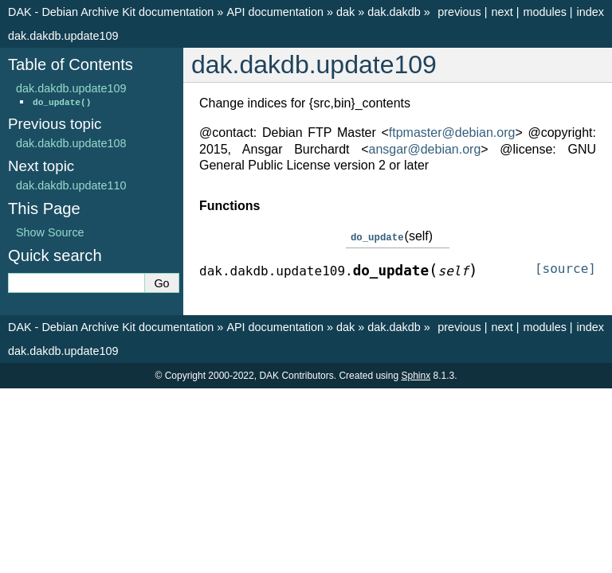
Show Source (50, 232)
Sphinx (415, 374)
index (590, 12)
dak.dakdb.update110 (71, 185)
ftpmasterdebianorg (452, 132)
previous (459, 12)
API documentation (275, 12)
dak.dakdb (393, 12)
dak (345, 12)
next (501, 12)
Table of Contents (70, 64)
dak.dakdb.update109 (63, 35)
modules (544, 12)
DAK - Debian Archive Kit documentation (111, 12)
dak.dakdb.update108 (71, 143)
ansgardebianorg (425, 149)
